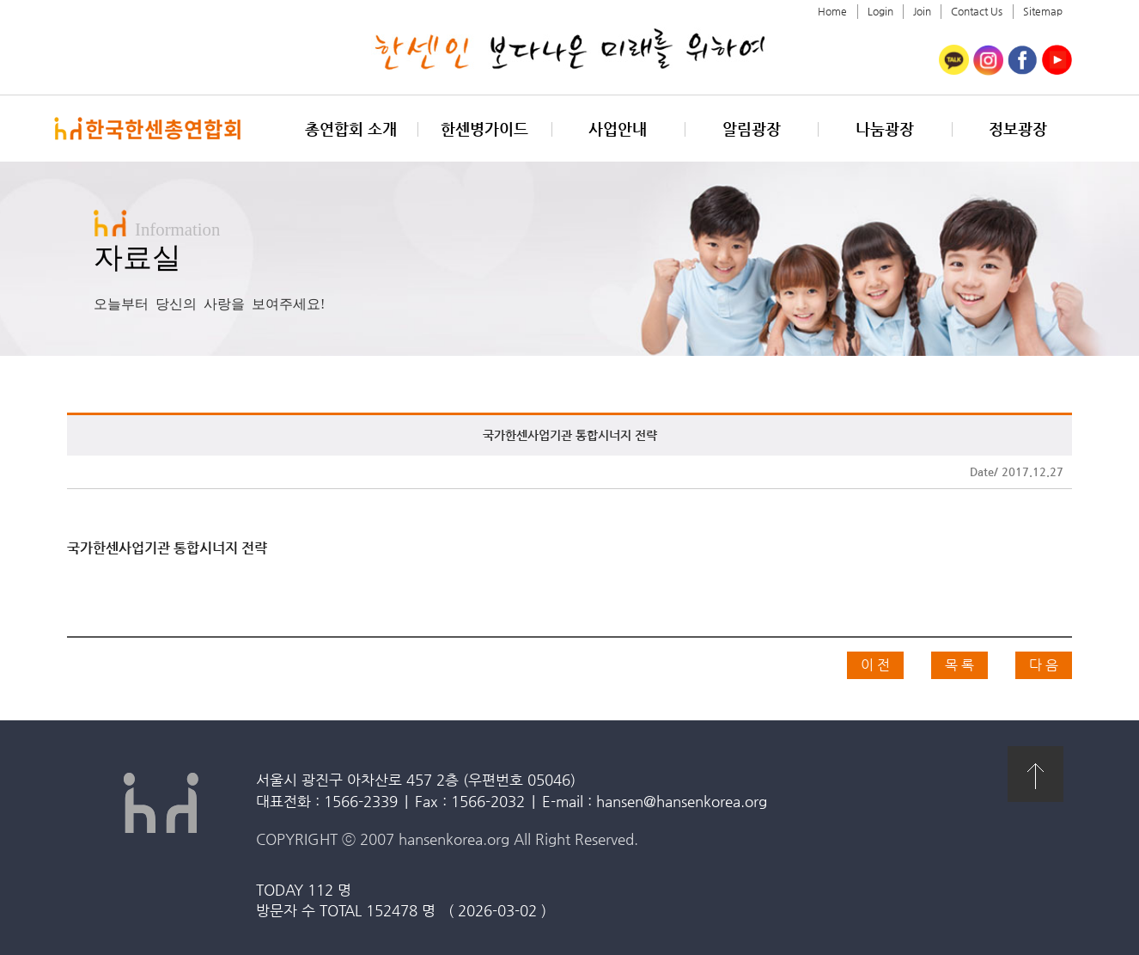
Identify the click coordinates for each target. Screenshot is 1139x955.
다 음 (1043, 665)
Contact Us (976, 11)
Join (922, 11)
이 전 (875, 665)
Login (880, 11)
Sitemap (1043, 11)
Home (832, 11)
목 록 (959, 665)
